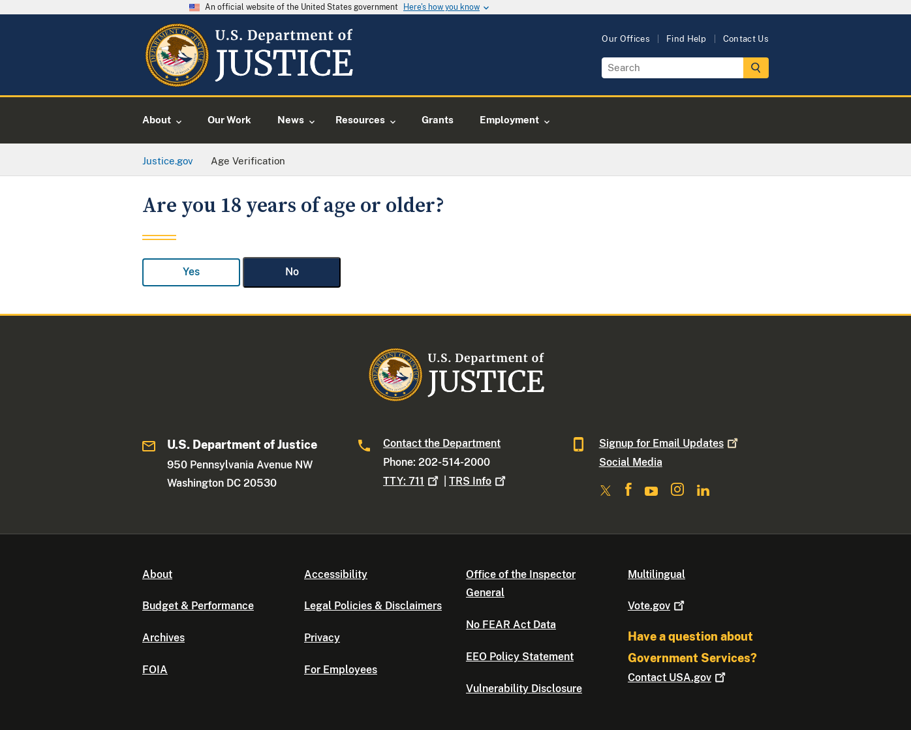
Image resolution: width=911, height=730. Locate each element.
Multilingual (656, 574)
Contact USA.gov (678, 677)
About (157, 574)
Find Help (686, 39)
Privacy (322, 637)
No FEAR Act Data (511, 624)
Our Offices (626, 39)
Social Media (630, 462)
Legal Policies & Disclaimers (373, 606)
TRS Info (478, 481)
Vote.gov (657, 606)
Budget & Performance (198, 606)
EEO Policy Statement (520, 656)
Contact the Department (442, 443)
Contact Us (746, 39)
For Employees (340, 669)
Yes (191, 272)
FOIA (155, 669)
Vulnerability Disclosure (524, 688)
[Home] (248, 80)
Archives (163, 637)
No (292, 272)
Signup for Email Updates (670, 443)
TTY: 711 (412, 481)
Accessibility (335, 574)
